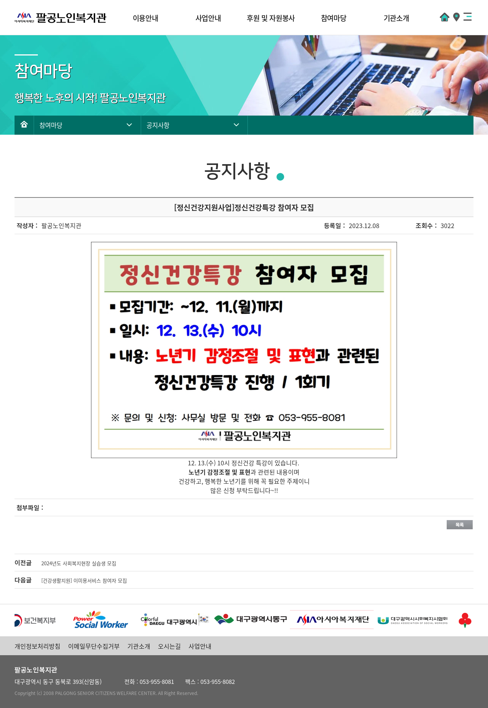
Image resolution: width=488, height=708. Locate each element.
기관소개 (396, 18)
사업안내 (208, 18)
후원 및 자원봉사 (271, 18)
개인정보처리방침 (37, 646)
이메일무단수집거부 (94, 646)
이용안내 (145, 18)
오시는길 (169, 646)
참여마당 (333, 18)
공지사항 (157, 125)
